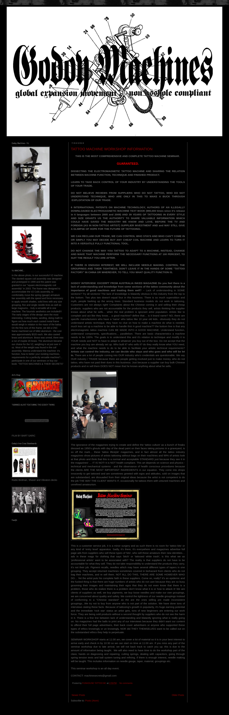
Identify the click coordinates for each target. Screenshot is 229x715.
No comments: (126, 683)
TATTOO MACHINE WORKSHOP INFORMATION (111, 149)
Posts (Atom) (92, 700)
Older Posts (178, 695)
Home (128, 695)
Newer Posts (78, 695)
